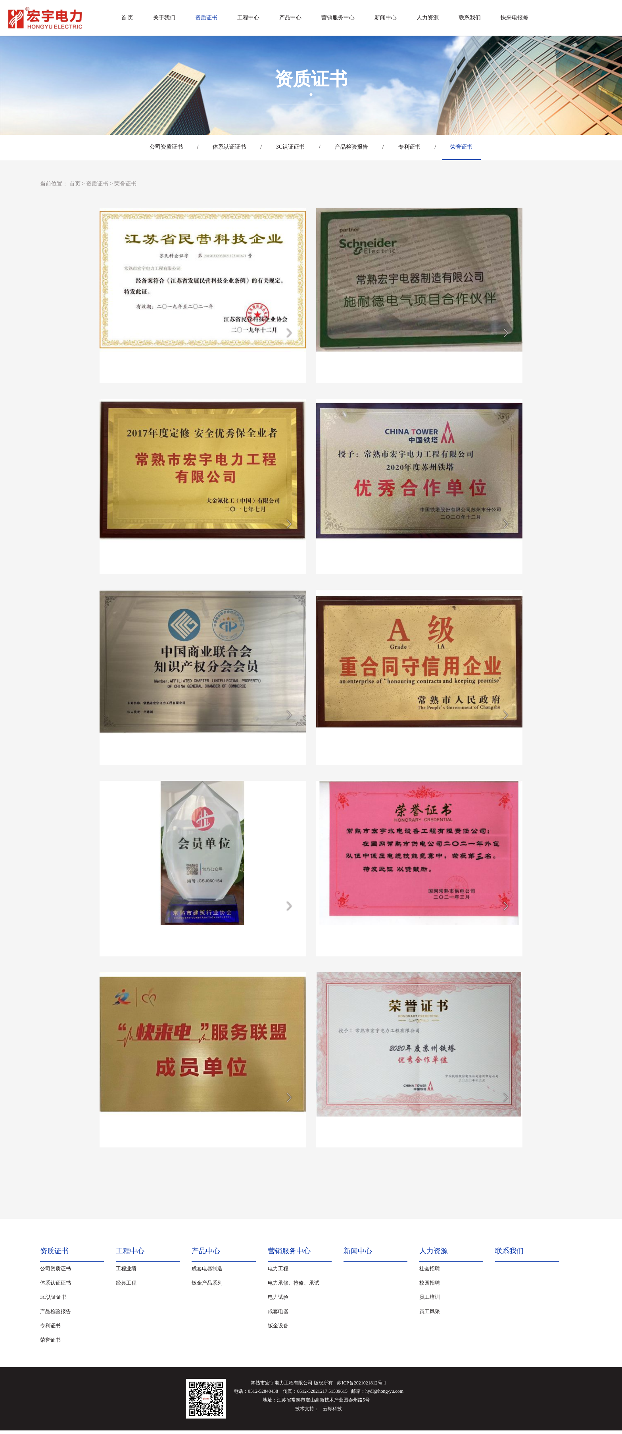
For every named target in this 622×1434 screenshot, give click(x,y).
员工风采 (429, 1315)
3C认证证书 (289, 147)
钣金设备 (278, 1329)
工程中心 (248, 18)
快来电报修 (514, 18)
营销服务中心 (338, 18)
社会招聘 (429, 1272)
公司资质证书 (162, 147)
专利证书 (412, 147)
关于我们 (164, 18)
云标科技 (332, 1412)
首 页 (127, 18)
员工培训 (429, 1301)
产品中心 (290, 18)
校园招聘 (429, 1286)
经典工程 (126, 1286)
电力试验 (278, 1301)
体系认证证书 (227, 147)
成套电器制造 (207, 1272)
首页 (75, 184)
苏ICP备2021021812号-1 (361, 1386)
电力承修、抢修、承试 (293, 1286)
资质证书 (206, 18)
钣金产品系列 (207, 1286)
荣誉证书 (466, 147)
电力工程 (278, 1272)
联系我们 (470, 18)
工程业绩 (126, 1272)
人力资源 (428, 18)
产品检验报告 (352, 147)
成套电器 (278, 1315)
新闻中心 (385, 18)
